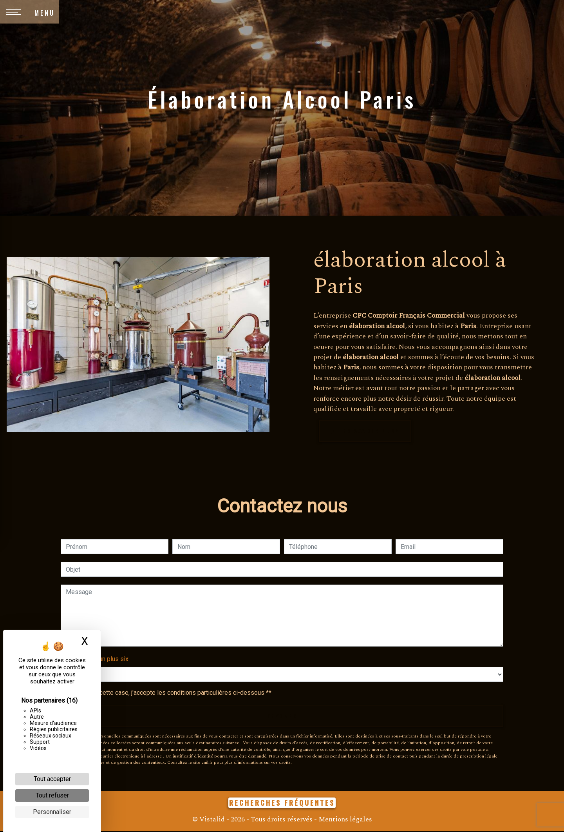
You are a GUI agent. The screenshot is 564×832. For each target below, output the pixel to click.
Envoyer (282, 717)
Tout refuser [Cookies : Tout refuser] (52, 795)
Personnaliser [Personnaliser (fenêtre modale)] (52, 812)
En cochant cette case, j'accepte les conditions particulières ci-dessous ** (170, 693)
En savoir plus (368, 431)
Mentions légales (344, 820)
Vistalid (212, 820)
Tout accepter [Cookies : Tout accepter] (52, 779)
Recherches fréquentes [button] (282, 804)
